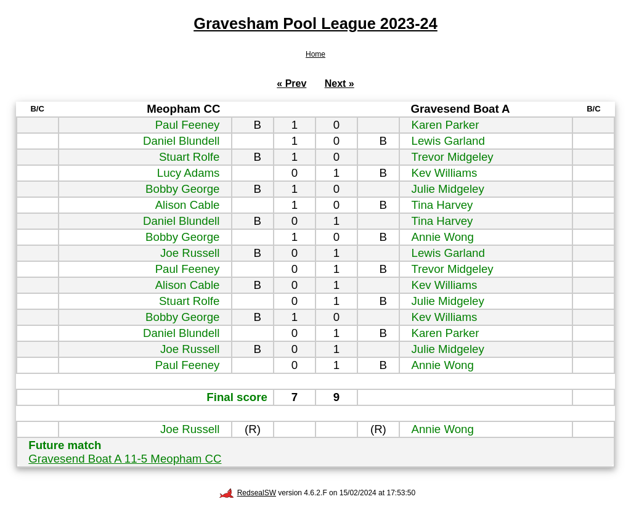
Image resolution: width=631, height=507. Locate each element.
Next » (339, 83)
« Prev (291, 83)
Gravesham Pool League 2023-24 (315, 23)
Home (315, 54)
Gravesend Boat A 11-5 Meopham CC (124, 458)
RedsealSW (247, 493)
